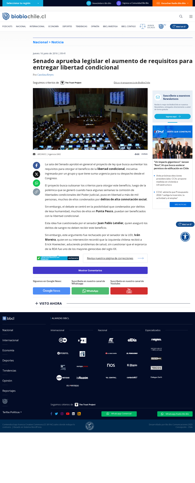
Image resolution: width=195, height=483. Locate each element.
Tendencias (81, 26)
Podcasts (7, 26)
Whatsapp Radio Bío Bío (175, 413)
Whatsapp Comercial (119, 413)
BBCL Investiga (110, 26)
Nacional (21, 26)
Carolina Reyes (45, 75)
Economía (53, 26)
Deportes (67, 26)
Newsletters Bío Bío (98, 3)
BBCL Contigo (128, 26)
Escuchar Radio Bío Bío (172, 3)
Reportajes (9, 391)
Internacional (37, 26)
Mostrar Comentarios (90, 270)
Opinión (95, 26)
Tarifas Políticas (11, 412)
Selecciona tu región (23, 3)
